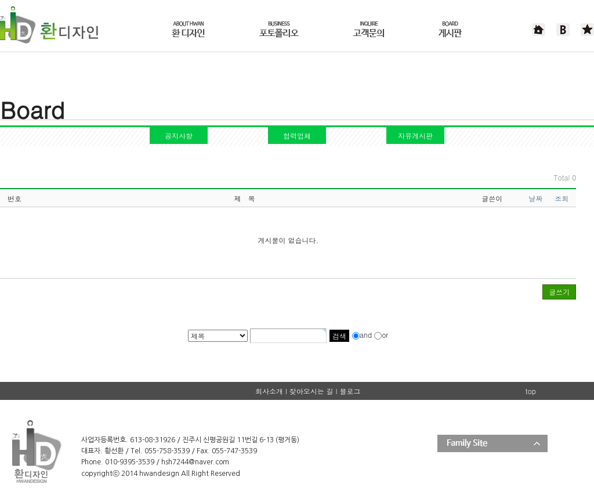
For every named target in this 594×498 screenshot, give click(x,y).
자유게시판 (415, 135)
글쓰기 (559, 292)
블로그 (350, 391)
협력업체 (297, 135)
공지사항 (179, 135)
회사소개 (269, 391)
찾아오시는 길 (311, 391)
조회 (561, 198)
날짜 (535, 198)
